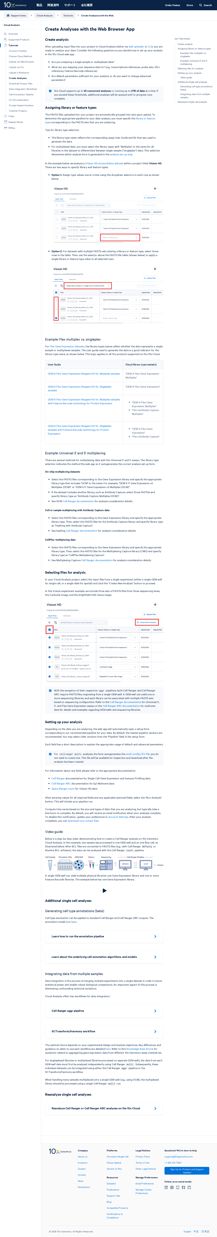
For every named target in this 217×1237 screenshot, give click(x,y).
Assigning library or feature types (194, 48)
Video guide (186, 77)
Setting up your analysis (190, 72)
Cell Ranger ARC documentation (121, 705)
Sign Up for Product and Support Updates (187, 1171)
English (187, 1231)
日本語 (205, 1231)
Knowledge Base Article (139, 1048)
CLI (150, 46)
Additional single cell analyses (192, 81)
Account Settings (118, 816)
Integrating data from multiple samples (195, 95)
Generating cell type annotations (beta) (196, 88)
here (108, 1048)
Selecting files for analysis (190, 68)
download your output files (83, 820)
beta (74, 921)
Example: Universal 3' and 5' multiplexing (193, 62)
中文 (196, 1231)
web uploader (136, 46)
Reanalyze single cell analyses (192, 101)
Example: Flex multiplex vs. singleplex (193, 54)
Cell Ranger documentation (78, 501)
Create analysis (185, 44)
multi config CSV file (137, 754)
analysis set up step (121, 154)
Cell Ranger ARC (61, 783)
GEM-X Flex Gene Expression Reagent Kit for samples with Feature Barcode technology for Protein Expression (79, 429)
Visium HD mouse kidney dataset (104, 163)
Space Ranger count (63, 788)
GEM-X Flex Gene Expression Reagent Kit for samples (84, 373)
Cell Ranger (58, 778)
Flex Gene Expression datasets (67, 346)
